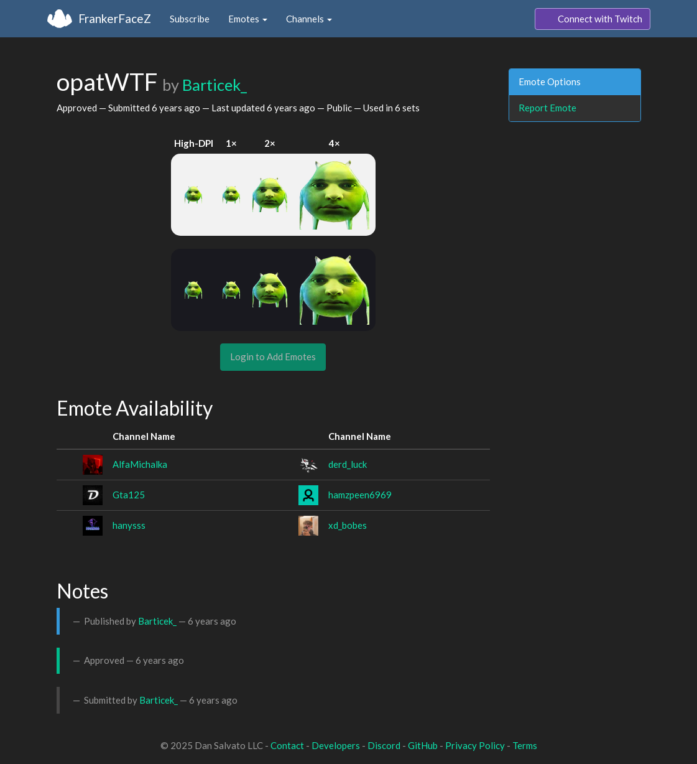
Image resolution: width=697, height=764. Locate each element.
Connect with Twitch (592, 19)
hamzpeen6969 (360, 494)
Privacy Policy (475, 745)
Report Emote (547, 107)
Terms (524, 745)
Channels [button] (309, 18)
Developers (336, 745)
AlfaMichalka (140, 464)
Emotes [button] (247, 18)
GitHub (423, 745)
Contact (287, 745)
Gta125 (129, 494)
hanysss (129, 525)
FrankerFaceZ (114, 18)
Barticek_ (214, 84)
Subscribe (190, 18)
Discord (383, 745)
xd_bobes (347, 525)
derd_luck (347, 464)
